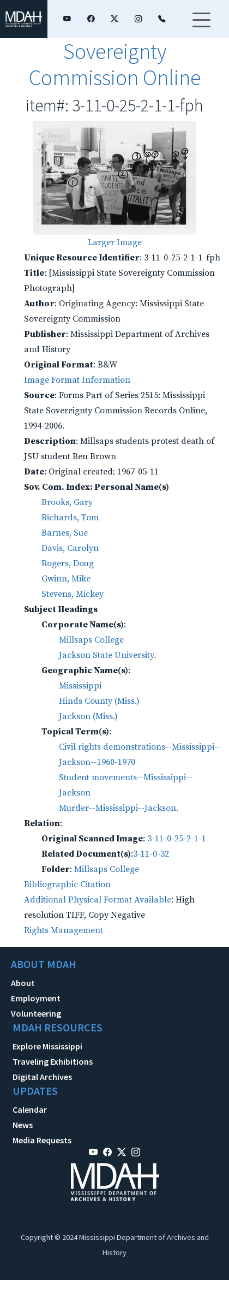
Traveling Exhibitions (53, 1061)
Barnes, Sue (64, 532)
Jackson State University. (107, 655)
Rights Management (63, 930)
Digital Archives (42, 1076)
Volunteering (36, 1013)
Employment (36, 998)
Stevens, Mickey (72, 594)
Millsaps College (91, 639)
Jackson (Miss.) (88, 716)
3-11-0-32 (151, 853)
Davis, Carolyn (70, 548)
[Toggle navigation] (201, 26)
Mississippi (80, 685)
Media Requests (42, 1140)
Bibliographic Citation (67, 884)
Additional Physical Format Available (97, 899)
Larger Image (115, 242)
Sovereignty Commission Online (115, 64)
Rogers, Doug (67, 563)
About (23, 982)
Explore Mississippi (47, 1046)
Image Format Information (77, 380)
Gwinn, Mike (66, 578)
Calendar (30, 1109)
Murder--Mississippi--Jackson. (118, 808)
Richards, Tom (70, 517)
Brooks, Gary (67, 502)
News (23, 1124)
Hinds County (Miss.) (99, 701)
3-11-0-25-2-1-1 (176, 838)
